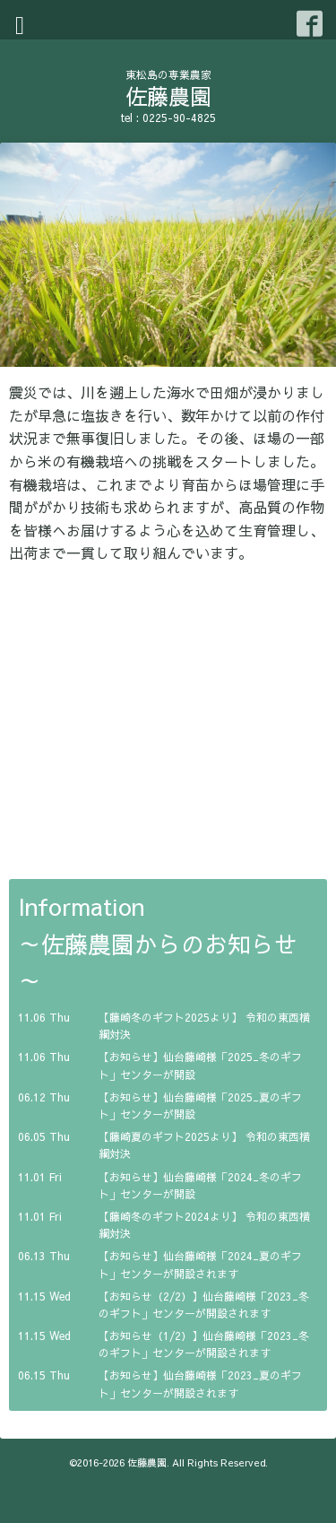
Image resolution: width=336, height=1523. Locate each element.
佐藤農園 (168, 96)
